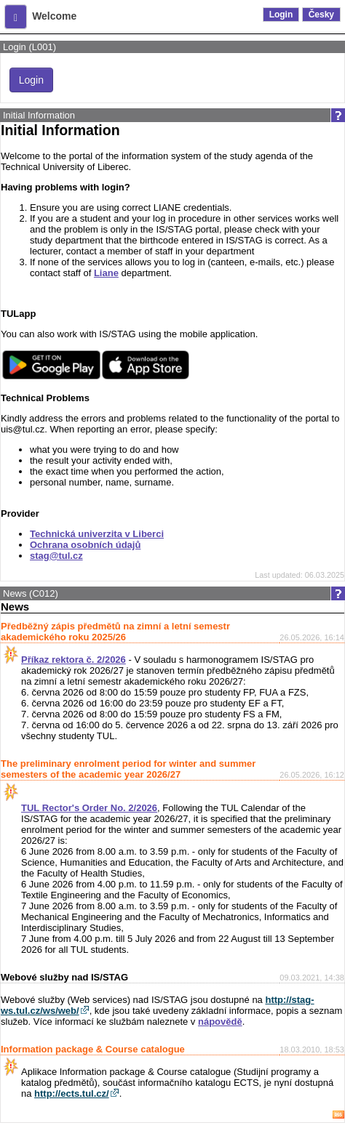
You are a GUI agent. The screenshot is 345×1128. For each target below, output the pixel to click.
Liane (106, 272)
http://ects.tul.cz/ (71, 1093)
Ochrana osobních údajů (85, 544)
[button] (15, 16)
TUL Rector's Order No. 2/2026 (89, 807)
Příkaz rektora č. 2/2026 (73, 659)
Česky (321, 14)
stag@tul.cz (56, 555)
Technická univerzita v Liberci (97, 533)
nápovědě (220, 1021)
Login (281, 14)
